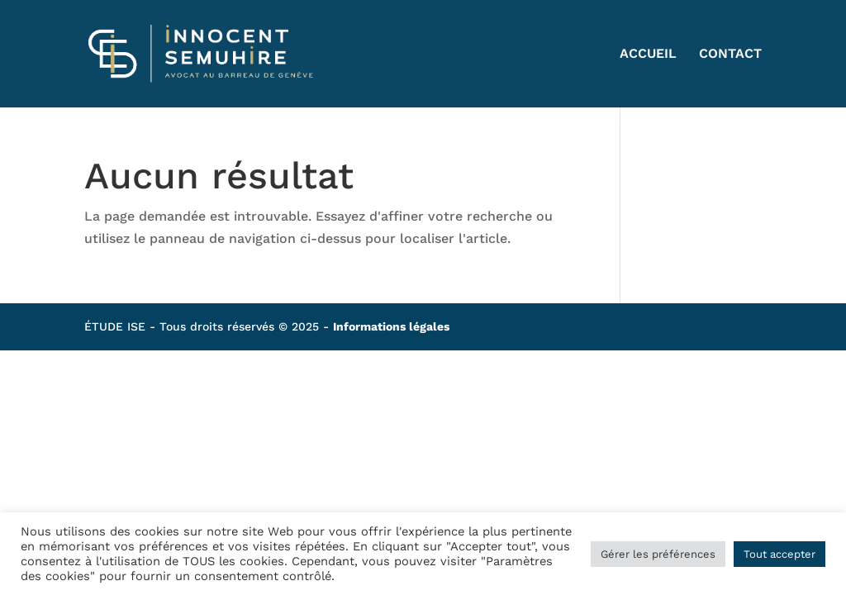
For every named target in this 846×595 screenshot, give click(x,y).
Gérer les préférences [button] (658, 554)
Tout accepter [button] (779, 554)
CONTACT (730, 54)
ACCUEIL (648, 54)
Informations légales (391, 326)
